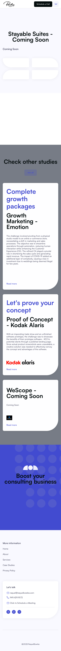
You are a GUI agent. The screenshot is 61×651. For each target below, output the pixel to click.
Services (6, 559)
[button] (56, 4)
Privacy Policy (9, 570)
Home (5, 548)
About (5, 554)
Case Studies (9, 565)
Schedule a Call (43, 4)
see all (30, 177)
